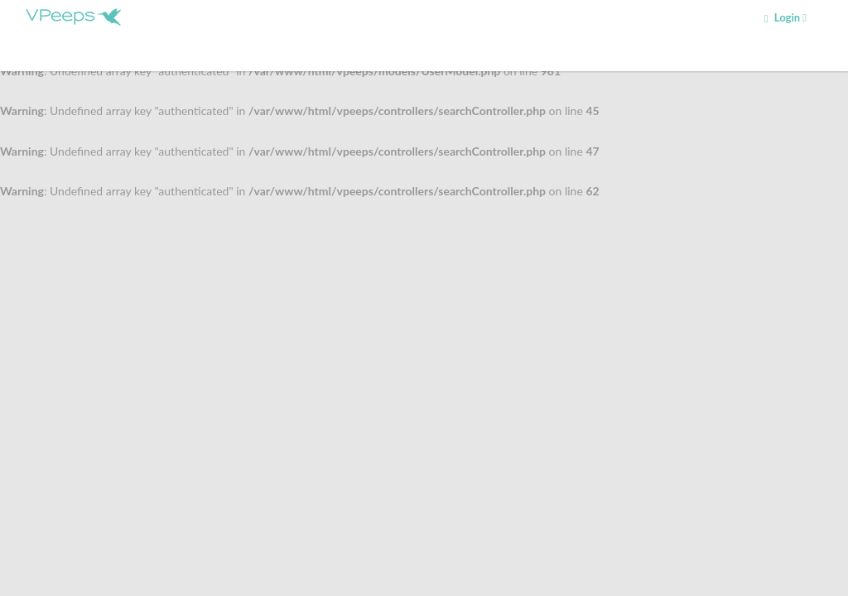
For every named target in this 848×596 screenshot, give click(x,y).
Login (785, 17)
